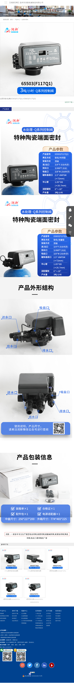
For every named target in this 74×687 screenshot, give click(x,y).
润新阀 (5, 14)
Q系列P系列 (25, 19)
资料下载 (15, 611)
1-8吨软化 (38, 618)
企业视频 (23, 613)
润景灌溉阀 (27, 14)
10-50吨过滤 (38, 616)
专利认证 (48, 620)
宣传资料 (14, 616)
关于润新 (49, 611)
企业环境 (48, 623)
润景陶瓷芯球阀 (16, 14)
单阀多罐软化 (39, 625)
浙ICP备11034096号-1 (6, 647)
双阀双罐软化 (39, 623)
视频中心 (24, 611)
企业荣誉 (48, 618)
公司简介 (48, 613)
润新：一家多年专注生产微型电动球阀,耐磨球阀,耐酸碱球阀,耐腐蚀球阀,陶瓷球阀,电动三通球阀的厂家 (37, 534)
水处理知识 (15, 620)
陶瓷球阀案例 (39, 628)
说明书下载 (15, 613)
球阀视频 (23, 623)
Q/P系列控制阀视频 (26, 620)
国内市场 (58, 618)
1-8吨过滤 (38, 613)
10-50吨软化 (38, 620)
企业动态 (48, 616)
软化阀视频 (24, 618)
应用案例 (38, 611)
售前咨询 (58, 613)
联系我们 (59, 611)
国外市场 (58, 620)
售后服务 (58, 616)
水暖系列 (2, 620)
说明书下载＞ (69, 102)
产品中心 (17, 19)
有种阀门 (14, 618)
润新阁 (48, 625)
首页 (11, 19)
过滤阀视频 (24, 616)
